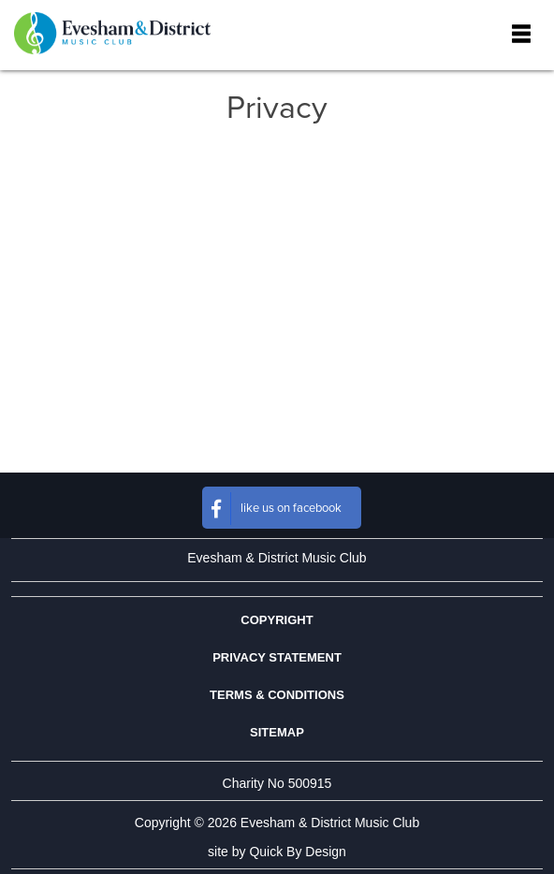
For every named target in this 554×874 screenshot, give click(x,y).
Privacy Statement (277, 657)
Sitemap (277, 732)
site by (277, 851)
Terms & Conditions (277, 695)
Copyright (277, 620)
